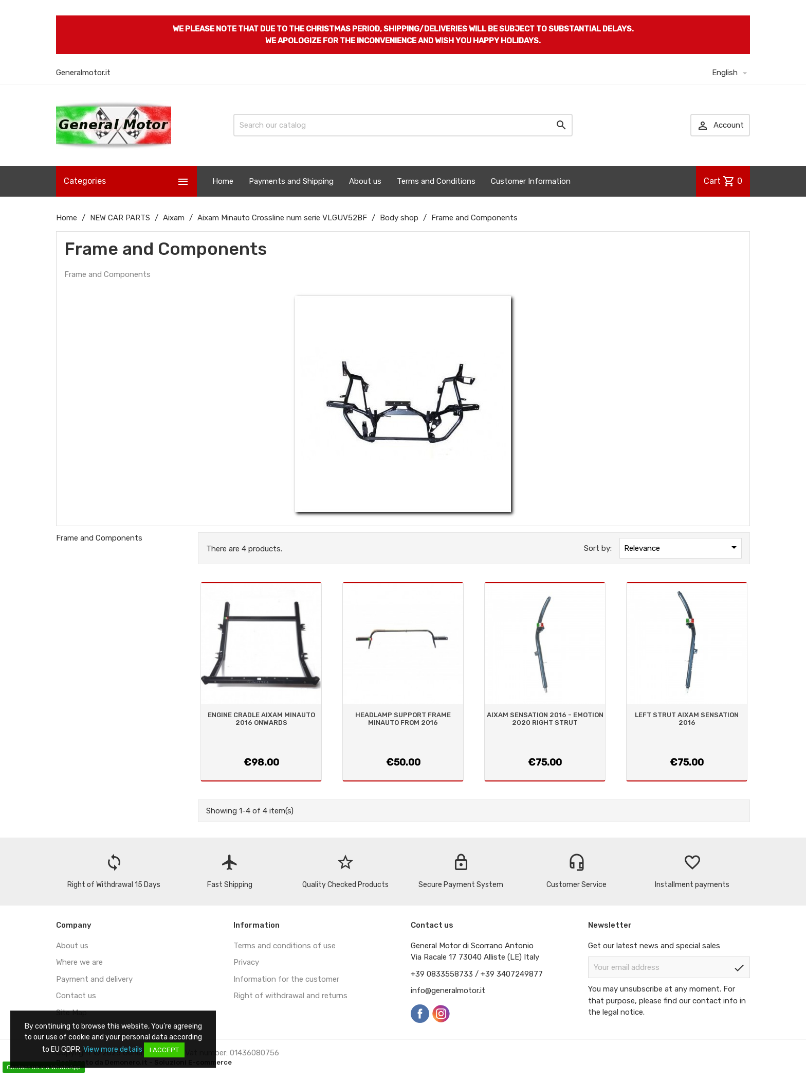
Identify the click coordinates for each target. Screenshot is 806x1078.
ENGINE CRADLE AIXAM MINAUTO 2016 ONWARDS (261, 718)
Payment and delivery (94, 979)
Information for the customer (286, 979)
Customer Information (531, 181)
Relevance (682, 547)
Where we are (79, 962)
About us (365, 181)
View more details (112, 1049)
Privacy (246, 962)
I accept (164, 1050)
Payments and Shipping (291, 181)
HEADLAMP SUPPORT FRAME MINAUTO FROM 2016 (403, 718)
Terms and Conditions (436, 181)
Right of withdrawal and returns (290, 995)
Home (222, 181)
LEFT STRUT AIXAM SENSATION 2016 (687, 718)
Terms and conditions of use (284, 945)
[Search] (403, 125)
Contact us (76, 995)
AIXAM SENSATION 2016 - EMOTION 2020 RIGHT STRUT (545, 718)
